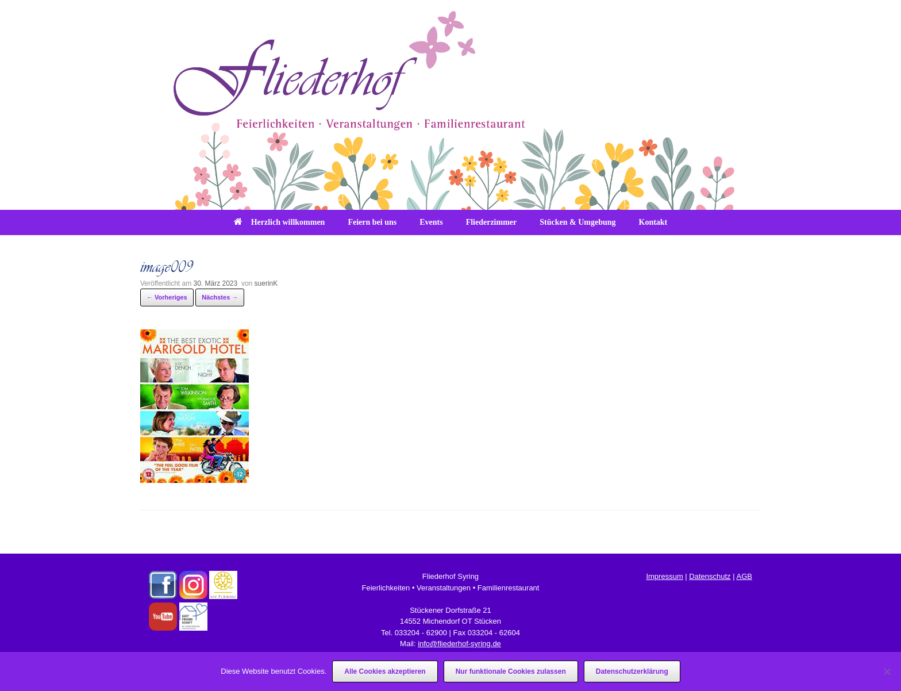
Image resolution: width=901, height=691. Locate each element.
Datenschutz (709, 576)
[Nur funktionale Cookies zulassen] (886, 671)
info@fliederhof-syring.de (459, 643)
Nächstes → (220, 297)
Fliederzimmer (491, 222)
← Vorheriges (167, 297)
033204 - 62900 (421, 632)
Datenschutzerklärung (632, 671)
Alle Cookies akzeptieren (384, 671)
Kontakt (653, 222)
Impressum (664, 576)
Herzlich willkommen (279, 222)
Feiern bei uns (372, 222)
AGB (744, 576)
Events (430, 222)
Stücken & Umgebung (577, 222)
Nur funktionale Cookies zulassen (511, 671)
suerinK (266, 283)
